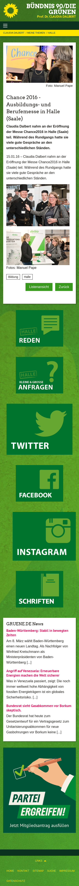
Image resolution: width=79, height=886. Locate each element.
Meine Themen (36, 33)
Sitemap (38, 870)
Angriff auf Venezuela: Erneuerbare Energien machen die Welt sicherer (32, 673)
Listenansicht (39, 287)
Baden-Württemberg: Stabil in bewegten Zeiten (37, 632)
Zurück (64, 287)
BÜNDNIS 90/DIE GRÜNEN (51, 9)
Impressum (67, 870)
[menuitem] (10, 871)
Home (10, 870)
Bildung (13, 277)
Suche (51, 870)
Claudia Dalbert (14, 33)
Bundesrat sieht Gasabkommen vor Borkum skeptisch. (38, 707)
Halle (51, 33)
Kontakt (23, 870)
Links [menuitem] (38, 860)
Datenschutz (16, 880)
